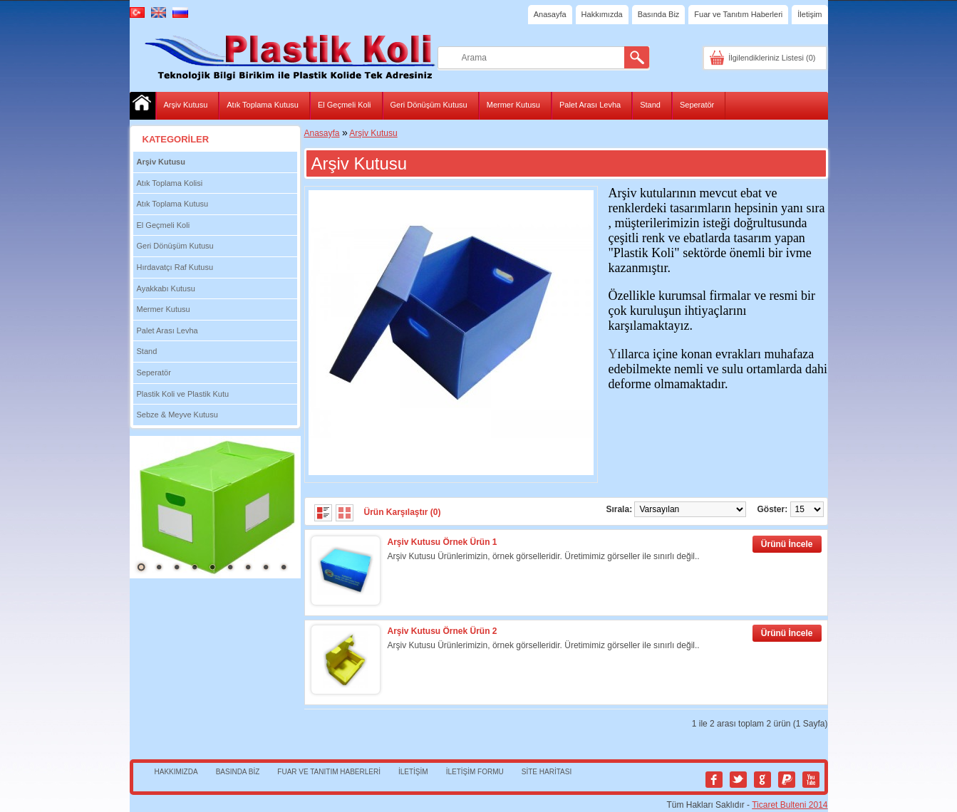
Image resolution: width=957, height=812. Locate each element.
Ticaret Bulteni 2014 (789, 805)
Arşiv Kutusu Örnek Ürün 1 (442, 542)
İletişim (809, 14)
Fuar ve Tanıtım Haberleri (738, 14)
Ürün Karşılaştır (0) (402, 512)
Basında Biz (659, 14)
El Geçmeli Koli (344, 104)
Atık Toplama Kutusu (263, 104)
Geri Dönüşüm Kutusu (428, 104)
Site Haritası (546, 772)
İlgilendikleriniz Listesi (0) (771, 57)
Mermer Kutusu (513, 104)
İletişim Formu (475, 772)
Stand (650, 104)
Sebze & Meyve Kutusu (177, 414)
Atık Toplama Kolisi (170, 183)
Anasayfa (550, 14)
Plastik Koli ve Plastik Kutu (183, 394)
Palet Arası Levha (590, 104)
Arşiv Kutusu (186, 104)
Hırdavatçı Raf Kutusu (175, 267)
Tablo (344, 512)
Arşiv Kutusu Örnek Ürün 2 (442, 631)
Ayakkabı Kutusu (166, 288)
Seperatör (697, 104)
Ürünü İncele (787, 544)
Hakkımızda (602, 14)
